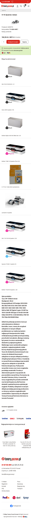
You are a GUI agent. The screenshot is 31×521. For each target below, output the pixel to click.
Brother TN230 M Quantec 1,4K (9, 290)
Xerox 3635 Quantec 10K (8, 110)
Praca (18, 481)
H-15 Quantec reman (12, 410)
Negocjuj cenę (21, 486)
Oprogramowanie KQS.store (10, 516)
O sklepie (4, 481)
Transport (20, 488)
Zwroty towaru (6, 491)
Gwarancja (20, 484)
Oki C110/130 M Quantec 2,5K (9, 238)
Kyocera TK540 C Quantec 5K (9, 264)
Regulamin (4, 484)
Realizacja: (22, 516)
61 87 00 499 (6, 2)
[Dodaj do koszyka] (13, 42)
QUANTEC (10, 27)
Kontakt (4, 486)
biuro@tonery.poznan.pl (8, 474)
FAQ (3, 488)
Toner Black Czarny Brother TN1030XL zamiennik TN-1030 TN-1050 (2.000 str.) (9, 443)
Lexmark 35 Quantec (7, 212)
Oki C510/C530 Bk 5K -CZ (8, 84)
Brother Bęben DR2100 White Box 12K (11, 135)
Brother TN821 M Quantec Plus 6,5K (11, 161)
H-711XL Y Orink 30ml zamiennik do (10, 187)
